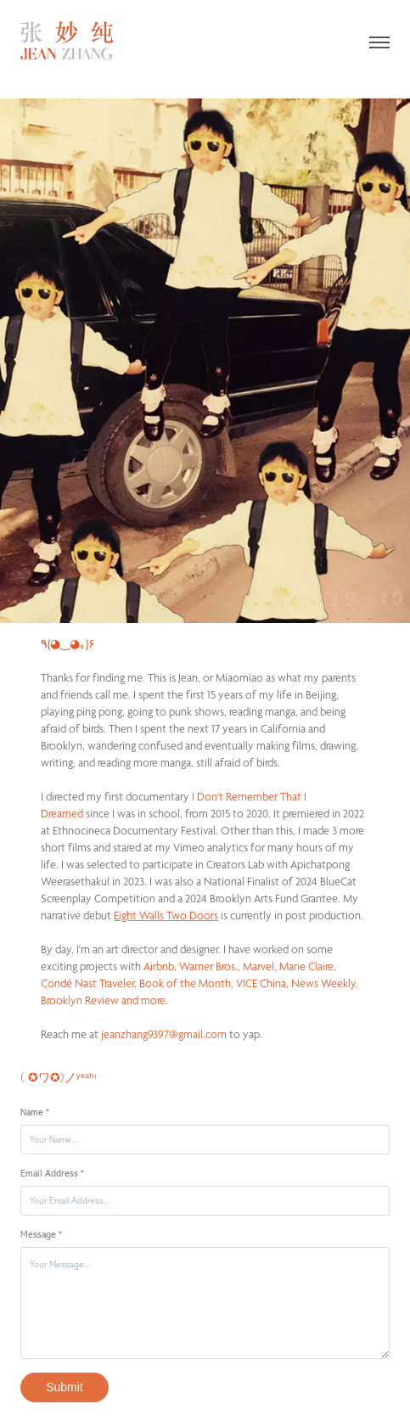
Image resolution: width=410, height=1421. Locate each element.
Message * (41, 1234)
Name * (34, 1112)
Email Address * (52, 1173)
